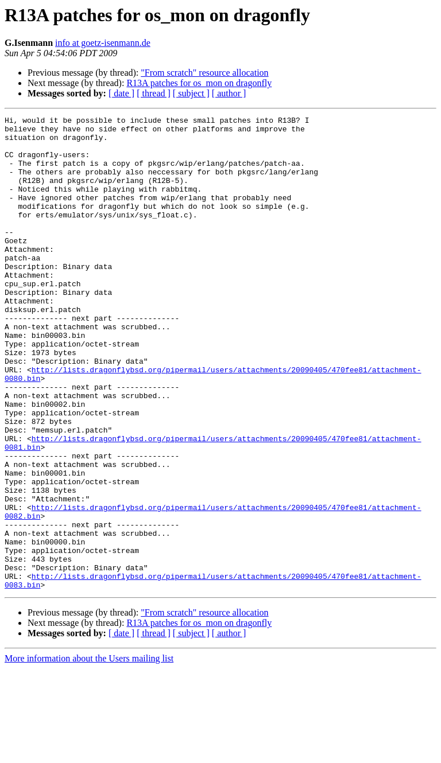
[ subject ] (191, 93)
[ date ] (121, 93)
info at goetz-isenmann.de (102, 43)
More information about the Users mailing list (89, 753)
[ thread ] (154, 93)
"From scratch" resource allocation (204, 72)
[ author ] (229, 93)
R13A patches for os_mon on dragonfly (199, 83)
